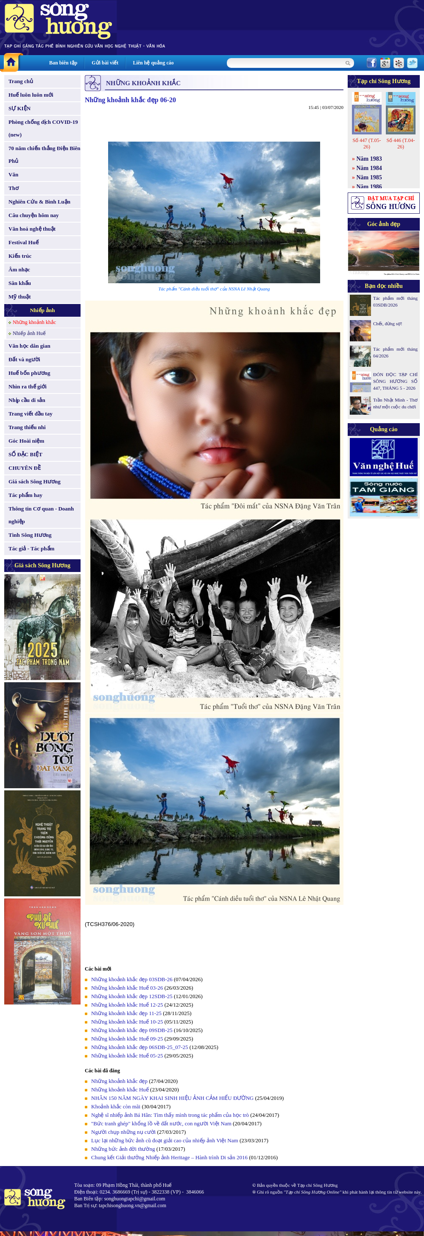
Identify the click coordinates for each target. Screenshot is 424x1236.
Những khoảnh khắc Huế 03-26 (127, 988)
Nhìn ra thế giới (27, 386)
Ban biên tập (63, 63)
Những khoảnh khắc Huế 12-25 (127, 1005)
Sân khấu (19, 283)
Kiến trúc (19, 256)
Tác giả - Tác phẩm (31, 548)
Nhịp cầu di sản (26, 400)
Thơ (13, 188)
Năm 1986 (369, 187)
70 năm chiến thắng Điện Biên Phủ (44, 154)
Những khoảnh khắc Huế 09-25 (127, 1038)
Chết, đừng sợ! (387, 323)
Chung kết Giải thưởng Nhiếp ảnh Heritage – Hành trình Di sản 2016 (169, 1157)
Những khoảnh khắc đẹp (119, 1081)
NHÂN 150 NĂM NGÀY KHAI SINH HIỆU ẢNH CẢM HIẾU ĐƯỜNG (172, 1098)
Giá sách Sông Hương (34, 481)
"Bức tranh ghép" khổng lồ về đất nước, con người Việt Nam (161, 1123)
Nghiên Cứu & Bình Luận (39, 201)
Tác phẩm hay (25, 495)
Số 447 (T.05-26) (366, 143)
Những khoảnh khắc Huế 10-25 (127, 1021)
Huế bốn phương (29, 373)
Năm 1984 (369, 168)
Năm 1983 (369, 159)
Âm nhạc (19, 269)
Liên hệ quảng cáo (153, 63)
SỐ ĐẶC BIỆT (25, 454)
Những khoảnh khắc (34, 322)
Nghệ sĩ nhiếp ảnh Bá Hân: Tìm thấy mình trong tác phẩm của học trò (170, 1115)
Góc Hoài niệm (26, 441)
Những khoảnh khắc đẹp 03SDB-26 (132, 979)
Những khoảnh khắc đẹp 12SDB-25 (132, 996)
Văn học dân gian (29, 346)
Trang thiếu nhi (27, 427)
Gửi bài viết (105, 63)
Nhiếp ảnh (42, 310)
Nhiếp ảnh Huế (29, 333)
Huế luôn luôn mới (30, 95)
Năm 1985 (369, 177)
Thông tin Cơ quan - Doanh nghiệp (41, 515)
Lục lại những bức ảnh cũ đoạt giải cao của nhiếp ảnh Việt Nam (164, 1140)
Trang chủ (20, 81)
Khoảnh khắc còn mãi (115, 1106)
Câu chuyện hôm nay (33, 215)
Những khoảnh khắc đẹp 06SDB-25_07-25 (139, 1047)
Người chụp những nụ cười (123, 1132)
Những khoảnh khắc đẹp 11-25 (126, 1013)
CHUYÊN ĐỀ (24, 468)
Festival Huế (23, 242)
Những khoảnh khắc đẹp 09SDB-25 (132, 1030)
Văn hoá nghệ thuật (32, 229)
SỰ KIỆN (19, 108)
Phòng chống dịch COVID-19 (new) (43, 128)
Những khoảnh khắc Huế (120, 1089)
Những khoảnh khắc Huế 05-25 (127, 1055)
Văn (13, 174)
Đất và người (24, 359)
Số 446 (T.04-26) (400, 143)
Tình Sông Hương (30, 535)
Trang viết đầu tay (30, 413)
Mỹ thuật (19, 296)
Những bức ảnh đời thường (123, 1149)
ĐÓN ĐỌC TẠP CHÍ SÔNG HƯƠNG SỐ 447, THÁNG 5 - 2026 (395, 381)
